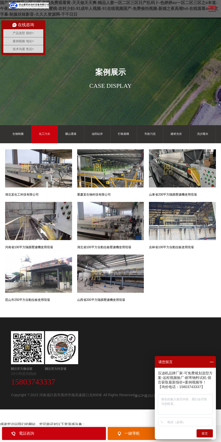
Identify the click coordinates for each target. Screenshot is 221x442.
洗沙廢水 (202, 134)
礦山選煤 (70, 134)
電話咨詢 (26, 433)
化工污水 (44, 134)
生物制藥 (18, 134)
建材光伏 (176, 134)
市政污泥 (150, 134)
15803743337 (33, 381)
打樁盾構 (123, 134)
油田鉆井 (97, 134)
